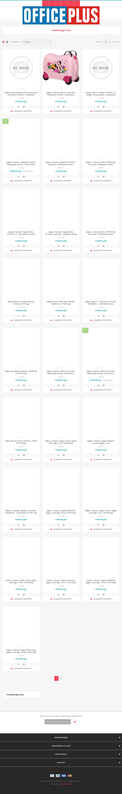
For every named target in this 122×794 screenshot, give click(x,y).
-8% (5, 121)
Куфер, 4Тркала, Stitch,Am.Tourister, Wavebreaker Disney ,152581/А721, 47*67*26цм (100, 373)
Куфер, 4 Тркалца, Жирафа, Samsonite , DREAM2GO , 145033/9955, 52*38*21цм (21, 511)
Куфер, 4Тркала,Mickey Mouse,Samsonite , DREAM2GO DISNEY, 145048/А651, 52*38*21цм (21, 94)
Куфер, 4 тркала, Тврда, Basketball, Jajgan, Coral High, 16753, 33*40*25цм (101, 581)
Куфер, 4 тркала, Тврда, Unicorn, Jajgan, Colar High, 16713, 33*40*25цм (61, 442)
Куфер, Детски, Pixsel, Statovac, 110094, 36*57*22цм (21, 442)
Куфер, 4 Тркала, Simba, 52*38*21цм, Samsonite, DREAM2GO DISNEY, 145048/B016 (101, 164)
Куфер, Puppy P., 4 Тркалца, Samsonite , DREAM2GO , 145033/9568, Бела (101, 302)
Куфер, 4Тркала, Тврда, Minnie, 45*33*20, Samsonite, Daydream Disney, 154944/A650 (61, 234)
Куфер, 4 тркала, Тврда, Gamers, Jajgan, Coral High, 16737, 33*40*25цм (101, 511)
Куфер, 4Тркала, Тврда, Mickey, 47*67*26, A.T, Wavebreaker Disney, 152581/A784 (21, 234)
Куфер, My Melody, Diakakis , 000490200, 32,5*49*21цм (21, 372)
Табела (3, 42)
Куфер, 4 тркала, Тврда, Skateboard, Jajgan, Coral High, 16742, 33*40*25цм (61, 511)
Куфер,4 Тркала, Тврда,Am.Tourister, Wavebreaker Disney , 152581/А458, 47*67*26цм (21, 164)
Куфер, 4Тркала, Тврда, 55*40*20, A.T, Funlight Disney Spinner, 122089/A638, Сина (100, 94)
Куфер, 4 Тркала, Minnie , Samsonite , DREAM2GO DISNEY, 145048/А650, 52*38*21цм (61, 94)
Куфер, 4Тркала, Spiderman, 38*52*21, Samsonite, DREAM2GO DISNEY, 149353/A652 (61, 164)
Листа (7, 42)
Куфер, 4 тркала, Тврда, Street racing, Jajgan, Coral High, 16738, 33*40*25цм (21, 651)
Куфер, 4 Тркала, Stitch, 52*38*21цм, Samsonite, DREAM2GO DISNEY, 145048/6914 (101, 234)
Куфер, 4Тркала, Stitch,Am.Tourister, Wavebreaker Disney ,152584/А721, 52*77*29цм (60, 373)
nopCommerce (66, 784)
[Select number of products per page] (107, 42)
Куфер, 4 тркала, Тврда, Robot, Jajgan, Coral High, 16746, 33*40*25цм (21, 581)
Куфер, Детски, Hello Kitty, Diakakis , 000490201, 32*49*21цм (60, 302)
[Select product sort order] (37, 42)
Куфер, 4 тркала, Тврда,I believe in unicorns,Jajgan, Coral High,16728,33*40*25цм (101, 443)
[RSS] (64, 729)
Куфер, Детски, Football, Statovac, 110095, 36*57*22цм (21, 302)
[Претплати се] (58, 721)
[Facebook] (58, 729)
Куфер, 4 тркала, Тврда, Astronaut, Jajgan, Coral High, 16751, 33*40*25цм (61, 581)
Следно (66, 678)
